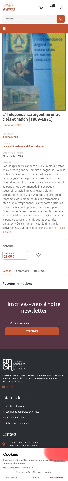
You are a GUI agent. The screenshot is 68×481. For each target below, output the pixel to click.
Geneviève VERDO (11, 124)
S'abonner (32, 331)
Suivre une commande (17, 423)
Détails (6, 271)
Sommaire (22, 271)
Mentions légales (14, 406)
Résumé (39, 271)
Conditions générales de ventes (22, 411)
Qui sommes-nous (15, 417)
